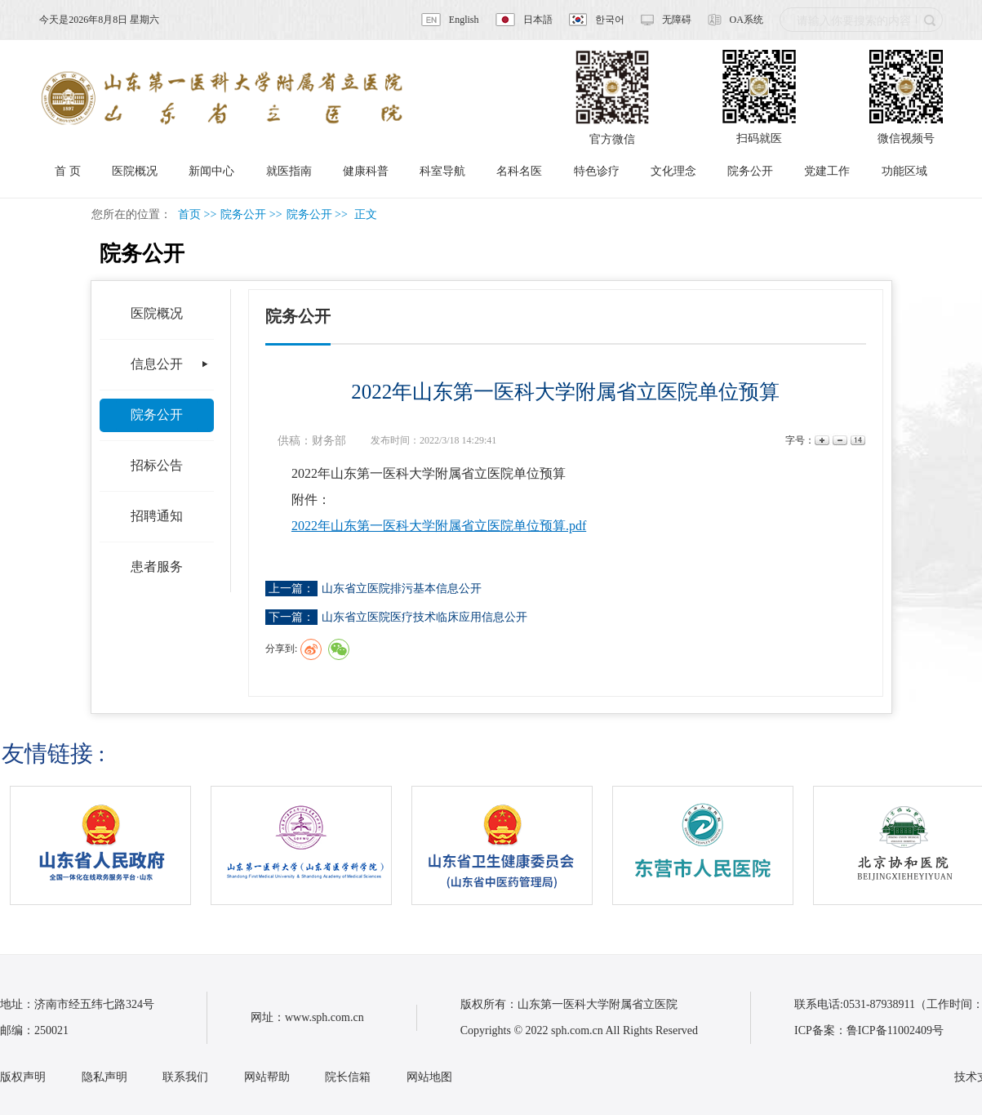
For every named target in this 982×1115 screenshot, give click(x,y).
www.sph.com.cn (324, 1017)
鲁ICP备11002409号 (895, 1030)
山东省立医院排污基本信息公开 (402, 588)
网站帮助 (267, 1077)
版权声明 (23, 1077)
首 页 (68, 171)
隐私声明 (104, 1077)
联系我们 (185, 1077)
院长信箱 (348, 1077)
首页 (189, 214)
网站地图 (429, 1077)
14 (856, 440)
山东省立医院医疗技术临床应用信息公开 (424, 617)
